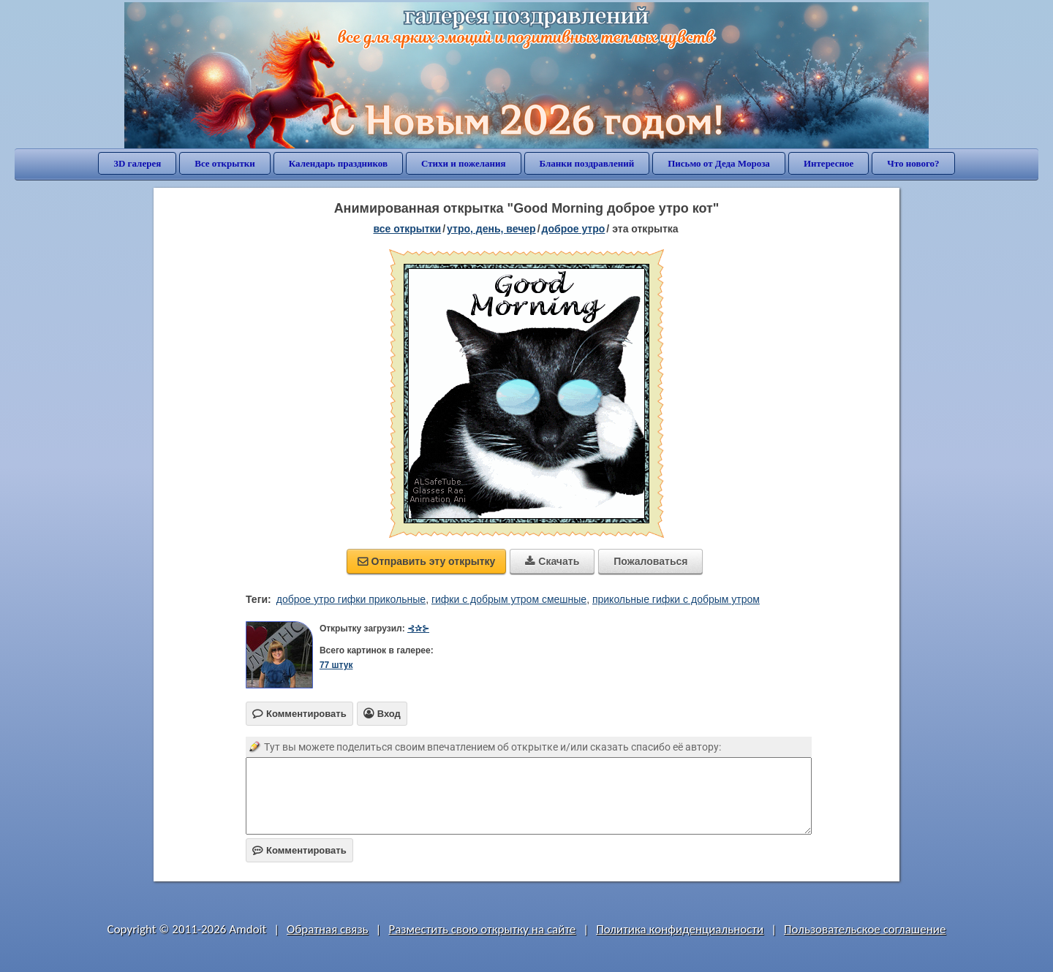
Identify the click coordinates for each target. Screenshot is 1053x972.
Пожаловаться (650, 561)
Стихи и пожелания (463, 163)
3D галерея (137, 163)
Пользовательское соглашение (865, 929)
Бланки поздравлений (587, 163)
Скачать (552, 561)
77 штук (336, 665)
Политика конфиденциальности (679, 929)
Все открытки (225, 163)
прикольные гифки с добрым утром (676, 599)
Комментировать (299, 850)
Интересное (828, 163)
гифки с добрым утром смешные (508, 599)
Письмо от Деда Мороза (719, 163)
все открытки (407, 229)
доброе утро (573, 229)
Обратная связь (328, 929)
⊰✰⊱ (418, 628)
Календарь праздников (338, 163)
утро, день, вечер (491, 229)
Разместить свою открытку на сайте (481, 929)
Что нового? (913, 163)
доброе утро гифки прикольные (351, 599)
